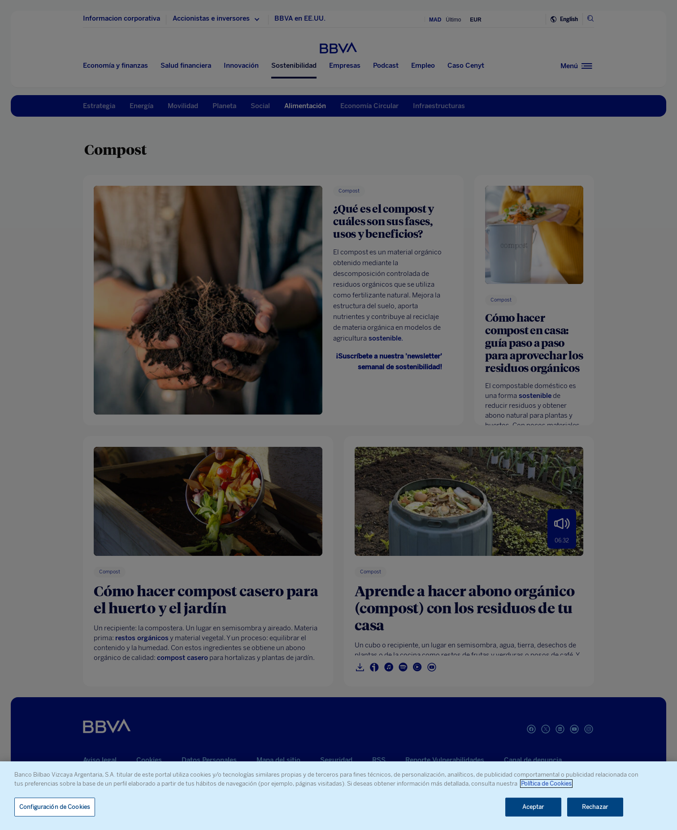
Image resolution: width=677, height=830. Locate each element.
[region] (338, 795)
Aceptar (533, 807)
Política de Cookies (546, 783)
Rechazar (595, 807)
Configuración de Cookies (54, 807)
